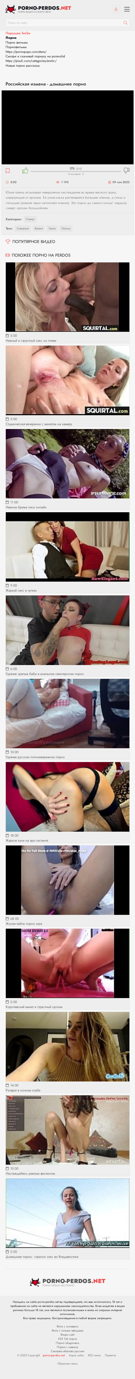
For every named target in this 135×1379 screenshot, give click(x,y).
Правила (110, 1355)
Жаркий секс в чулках (21, 590)
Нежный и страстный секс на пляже (31, 340)
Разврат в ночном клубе (23, 1090)
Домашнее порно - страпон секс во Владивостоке (42, 1256)
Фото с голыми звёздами (67, 1330)
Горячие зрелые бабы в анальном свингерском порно (45, 673)
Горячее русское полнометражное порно (35, 757)
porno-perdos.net (54, 1355)
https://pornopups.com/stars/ (26, 51)
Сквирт (30, 219)
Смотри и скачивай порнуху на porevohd (35, 56)
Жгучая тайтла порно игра (24, 923)
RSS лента (94, 1355)
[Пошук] (125, 23)
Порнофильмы (16, 47)
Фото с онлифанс (68, 1326)
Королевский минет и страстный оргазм (34, 1006)
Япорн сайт (67, 1335)
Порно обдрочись (67, 1343)
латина (65, 228)
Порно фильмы (17, 42)
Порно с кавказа (67, 1347)
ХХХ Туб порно (67, 1339)
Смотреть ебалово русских (67, 1351)
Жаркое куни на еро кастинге (27, 840)
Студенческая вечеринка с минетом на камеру (39, 424)
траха (52, 228)
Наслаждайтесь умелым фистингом (30, 1173)
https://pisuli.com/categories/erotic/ (31, 60)
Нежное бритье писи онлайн (26, 507)
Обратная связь (67, 1363)
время (39, 228)
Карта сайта (76, 1355)
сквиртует (23, 228)
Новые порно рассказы (23, 65)
